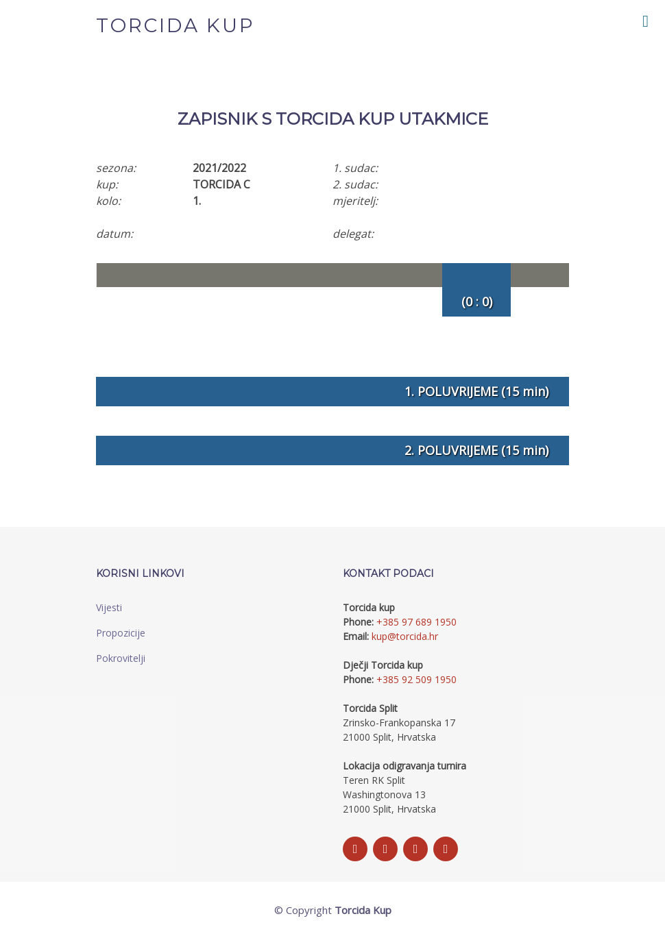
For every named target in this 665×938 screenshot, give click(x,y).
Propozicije (120, 632)
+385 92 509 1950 (416, 679)
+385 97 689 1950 (416, 621)
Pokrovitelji (120, 658)
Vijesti (109, 607)
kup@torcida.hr (405, 636)
